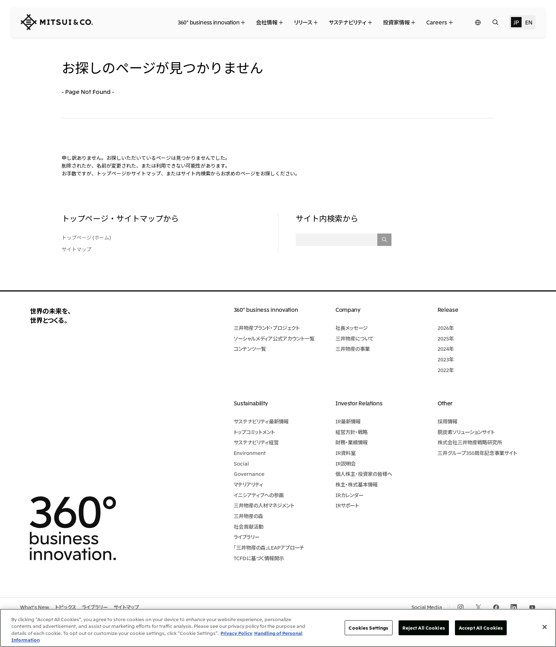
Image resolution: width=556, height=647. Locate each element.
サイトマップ (76, 249)
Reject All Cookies (423, 627)
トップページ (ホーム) (86, 237)
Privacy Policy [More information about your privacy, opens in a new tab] (236, 633)
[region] (278, 628)
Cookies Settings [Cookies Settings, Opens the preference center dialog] (368, 627)
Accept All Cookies (481, 627)
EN (528, 22)
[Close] (544, 627)
